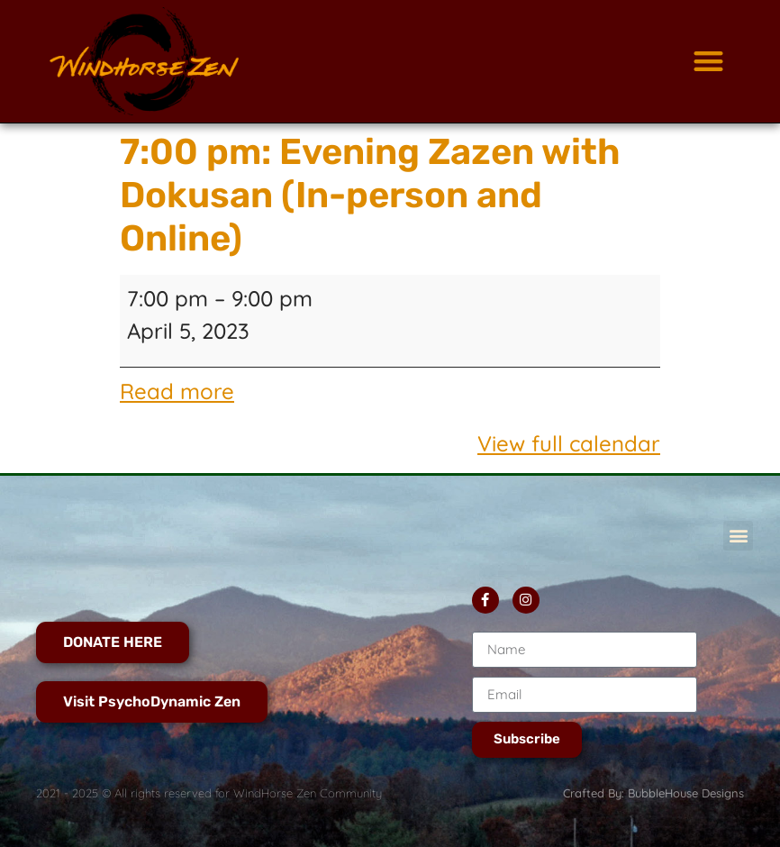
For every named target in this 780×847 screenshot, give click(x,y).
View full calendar (568, 443)
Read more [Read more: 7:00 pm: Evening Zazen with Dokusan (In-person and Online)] (177, 391)
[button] (708, 62)
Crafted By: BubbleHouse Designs (653, 793)
